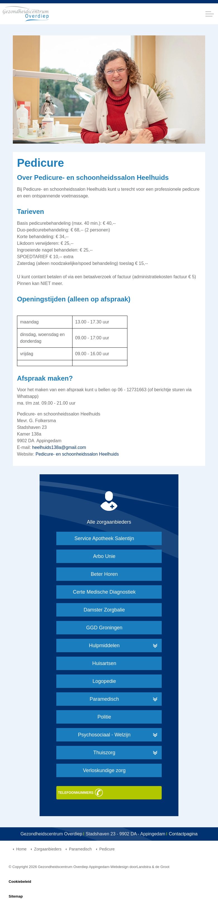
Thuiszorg (104, 752)
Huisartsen (104, 663)
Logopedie (104, 681)
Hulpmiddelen (104, 645)
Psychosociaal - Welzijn (104, 735)
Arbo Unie (104, 556)
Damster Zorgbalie (104, 610)
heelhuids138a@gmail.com (59, 447)
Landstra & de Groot (153, 867)
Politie (104, 717)
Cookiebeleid (20, 881)
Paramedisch (104, 699)
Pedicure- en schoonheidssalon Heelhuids (77, 454)
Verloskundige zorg (104, 770)
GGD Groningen (104, 627)
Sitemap (16, 896)
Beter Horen (104, 574)
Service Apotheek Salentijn (104, 538)
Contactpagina (183, 833)
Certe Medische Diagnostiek (104, 592)
